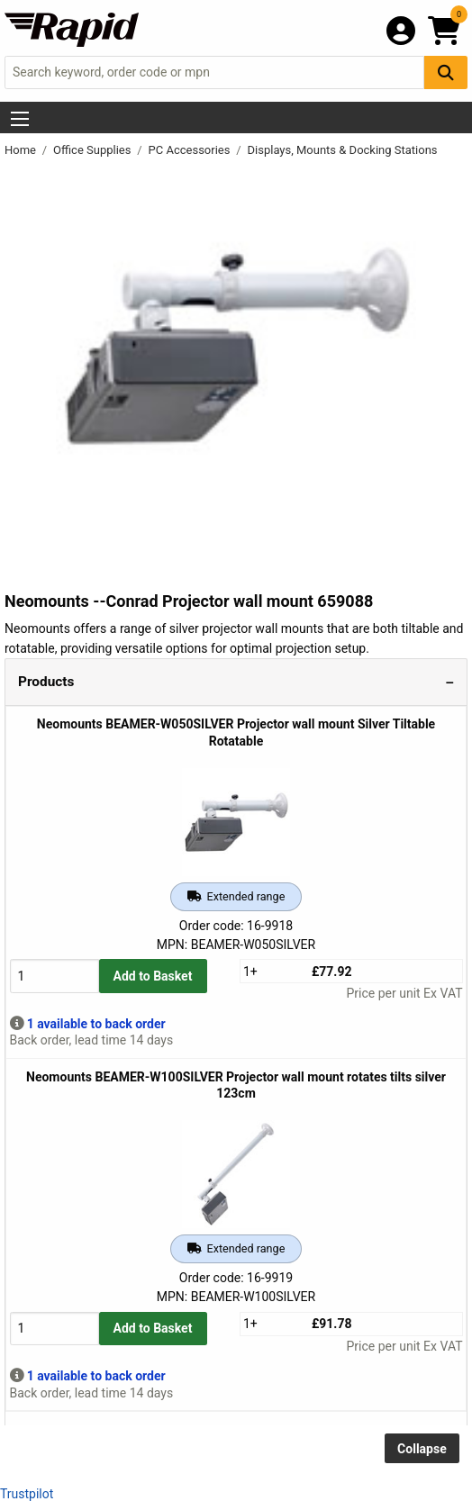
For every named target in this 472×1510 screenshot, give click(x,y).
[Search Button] (445, 72)
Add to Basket (153, 976)
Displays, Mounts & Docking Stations (343, 150)
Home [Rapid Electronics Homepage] (22, 150)
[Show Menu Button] (20, 119)
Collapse (422, 1449)
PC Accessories (191, 150)
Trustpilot (26, 1494)
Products (46, 682)
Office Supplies (93, 150)
